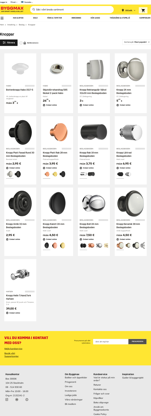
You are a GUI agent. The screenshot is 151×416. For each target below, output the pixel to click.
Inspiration (128, 374)
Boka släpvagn (101, 402)
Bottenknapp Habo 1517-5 (19, 89)
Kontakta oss (100, 389)
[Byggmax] (12, 9)
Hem (2, 25)
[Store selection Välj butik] (128, 10)
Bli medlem (70, 404)
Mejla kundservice (13, 348)
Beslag (21, 25)
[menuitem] (2, 18)
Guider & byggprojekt (132, 377)
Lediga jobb (71, 395)
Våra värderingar (74, 399)
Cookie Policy (100, 414)
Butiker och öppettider (76, 377)
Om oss (69, 386)
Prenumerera (137, 341)
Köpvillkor (98, 398)
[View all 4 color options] (107, 245)
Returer (97, 384)
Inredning (11, 25)
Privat (13, 2)
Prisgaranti (70, 382)
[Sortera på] (136, 42)
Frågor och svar (102, 393)
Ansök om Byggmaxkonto (101, 408)
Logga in (3, 2)
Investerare (70, 390)
